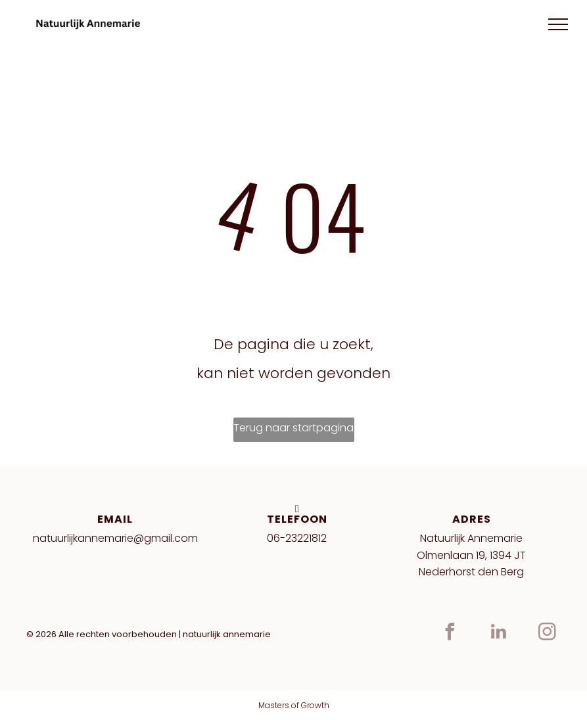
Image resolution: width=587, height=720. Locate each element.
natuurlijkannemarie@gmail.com (115, 538)
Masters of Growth (293, 705)
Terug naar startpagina (293, 427)
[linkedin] (499, 633)
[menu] (558, 24)
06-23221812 (297, 538)
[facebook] (450, 633)
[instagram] (547, 633)
